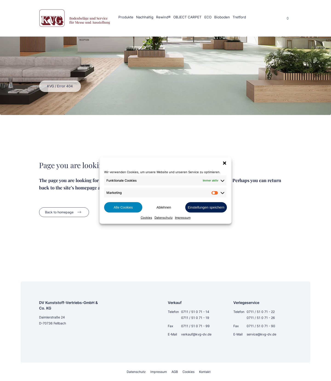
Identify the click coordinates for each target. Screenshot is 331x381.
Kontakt (205, 372)
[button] (224, 163)
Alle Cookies (123, 207)
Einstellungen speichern (206, 207)
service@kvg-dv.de (261, 334)
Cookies (146, 217)
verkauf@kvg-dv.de (196, 334)
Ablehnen (164, 207)
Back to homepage (59, 212)
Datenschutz (163, 217)
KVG (50, 86)
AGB (174, 372)
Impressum (183, 217)
